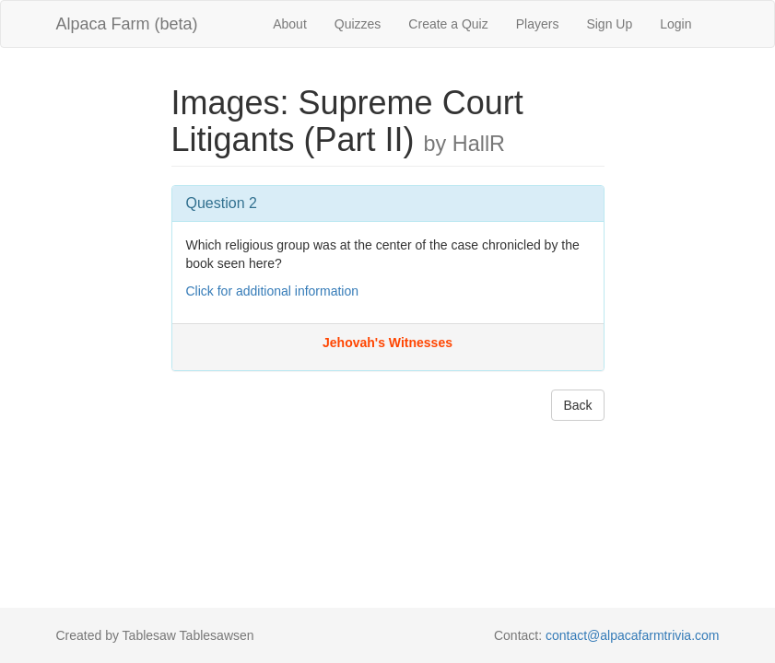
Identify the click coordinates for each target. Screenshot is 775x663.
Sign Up (609, 24)
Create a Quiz (447, 24)
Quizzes (358, 24)
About (290, 24)
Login (675, 24)
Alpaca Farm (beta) (127, 24)
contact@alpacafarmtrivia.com (633, 635)
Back (577, 405)
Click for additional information (272, 291)
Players (537, 24)
